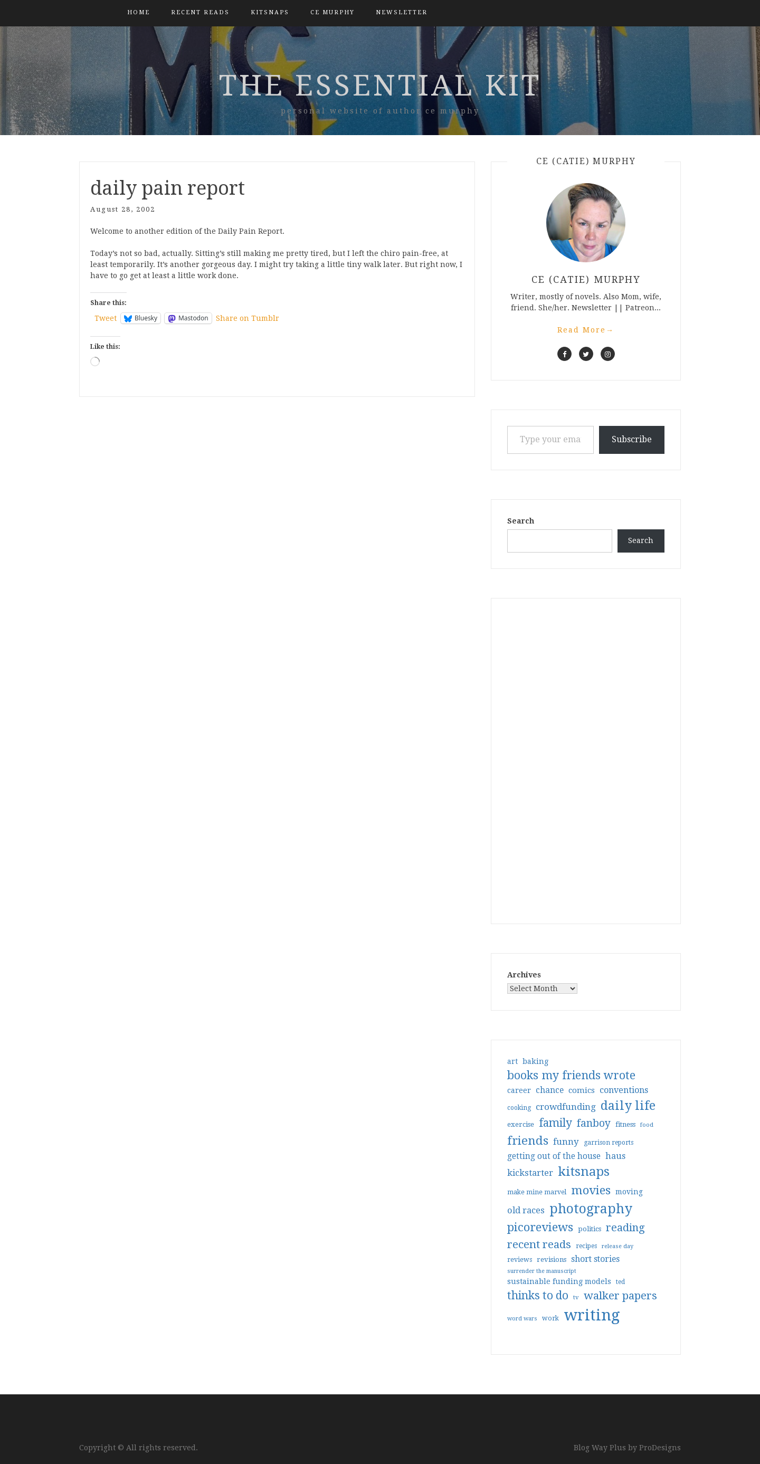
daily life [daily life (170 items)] (628, 1105)
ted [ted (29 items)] (620, 1282)
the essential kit (380, 85)
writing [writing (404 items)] (592, 1315)
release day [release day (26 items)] (617, 1246)
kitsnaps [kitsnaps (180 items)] (584, 1171)
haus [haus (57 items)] (615, 1156)
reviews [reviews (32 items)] (519, 1259)
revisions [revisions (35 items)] (551, 1259)
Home (138, 12)
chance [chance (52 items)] (550, 1090)
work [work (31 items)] (550, 1318)
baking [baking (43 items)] (535, 1061)
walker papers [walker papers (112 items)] (620, 1295)
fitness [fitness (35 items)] (625, 1124)
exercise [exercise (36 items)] (520, 1124)
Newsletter (402, 12)
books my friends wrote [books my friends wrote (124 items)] (571, 1075)
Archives (524, 975)
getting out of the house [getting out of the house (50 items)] (554, 1156)
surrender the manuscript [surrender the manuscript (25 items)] (541, 1271)
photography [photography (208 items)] (590, 1208)
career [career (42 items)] (519, 1090)
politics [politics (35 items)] (589, 1229)
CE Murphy (332, 12)
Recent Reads (200, 12)
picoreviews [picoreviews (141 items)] (540, 1227)
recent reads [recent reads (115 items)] (539, 1244)
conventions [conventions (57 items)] (624, 1090)
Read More (585, 330)
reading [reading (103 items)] (625, 1227)
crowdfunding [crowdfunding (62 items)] (566, 1106)
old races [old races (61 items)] (526, 1210)
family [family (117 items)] (555, 1123)
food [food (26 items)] (646, 1124)
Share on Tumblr (247, 318)
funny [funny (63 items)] (566, 1141)
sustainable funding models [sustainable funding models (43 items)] (559, 1281)
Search (520, 521)
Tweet (105, 318)
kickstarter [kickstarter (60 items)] (530, 1173)
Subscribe (632, 439)
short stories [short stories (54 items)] (595, 1259)
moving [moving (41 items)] (629, 1191)
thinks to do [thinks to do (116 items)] (537, 1295)
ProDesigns (660, 1447)
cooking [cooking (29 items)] (519, 1107)
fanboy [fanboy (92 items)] (594, 1123)
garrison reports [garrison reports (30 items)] (608, 1142)
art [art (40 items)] (512, 1061)
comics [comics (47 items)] (581, 1090)
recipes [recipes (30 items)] (586, 1246)
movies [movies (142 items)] (591, 1190)
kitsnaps (270, 12)
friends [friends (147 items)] (527, 1140)
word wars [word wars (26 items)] (522, 1318)
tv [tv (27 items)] (576, 1297)
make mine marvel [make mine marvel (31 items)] (536, 1192)
